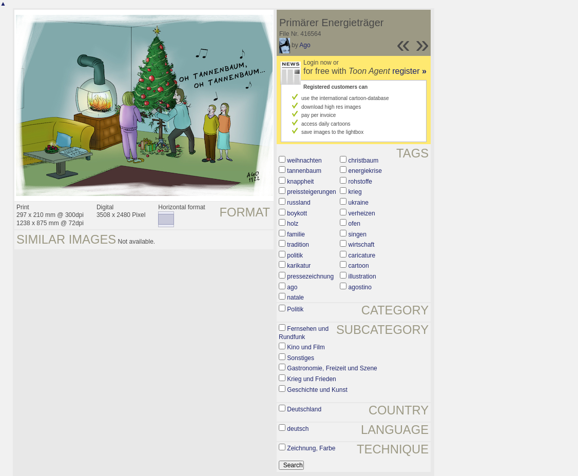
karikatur (299, 265)
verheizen (362, 213)
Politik (295, 309)
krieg (355, 191)
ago (292, 287)
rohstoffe (360, 181)
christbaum (364, 160)
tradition (298, 244)
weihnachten (304, 160)
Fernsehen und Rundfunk (304, 333)
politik (295, 255)
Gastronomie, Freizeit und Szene (332, 368)
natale (295, 297)
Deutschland (304, 409)
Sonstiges (300, 358)
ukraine (359, 202)
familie (296, 234)
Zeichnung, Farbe (311, 448)
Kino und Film (305, 347)
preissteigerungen (311, 191)
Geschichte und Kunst (317, 389)
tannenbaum (304, 170)
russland (298, 202)
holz (292, 223)
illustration (362, 276)
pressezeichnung (310, 276)
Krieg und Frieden (311, 379)
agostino (360, 287)
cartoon (359, 265)
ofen (354, 223)
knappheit (300, 181)
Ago (304, 45)
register (409, 71)
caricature (362, 255)
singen (358, 234)
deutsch (298, 428)
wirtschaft (362, 244)
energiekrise (365, 170)
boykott (297, 213)
